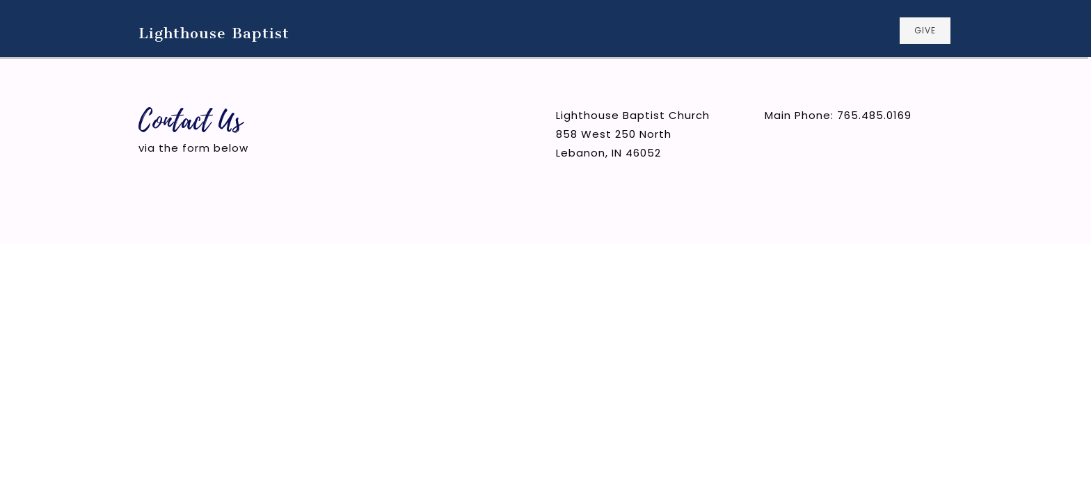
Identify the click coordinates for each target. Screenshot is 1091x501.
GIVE (925, 30)
